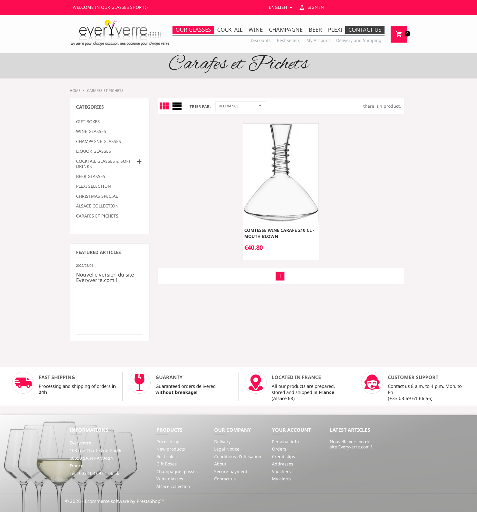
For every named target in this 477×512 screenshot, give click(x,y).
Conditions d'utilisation (237, 456)
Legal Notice (226, 449)
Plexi (335, 29)
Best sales (166, 456)
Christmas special (97, 196)
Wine (256, 29)
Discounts (261, 40)
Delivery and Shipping (358, 40)
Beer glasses (90, 176)
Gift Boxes (88, 121)
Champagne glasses (98, 141)
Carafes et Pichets (97, 216)
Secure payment (230, 471)
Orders (279, 449)
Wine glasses (91, 131)
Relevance (241, 105)
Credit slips (283, 456)
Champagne (286, 29)
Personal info (285, 441)
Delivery (222, 441)
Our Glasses (193, 29)
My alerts (281, 479)
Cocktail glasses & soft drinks (103, 163)
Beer (315, 29)
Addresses (282, 464)
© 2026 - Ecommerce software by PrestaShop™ (114, 501)
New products (170, 449)
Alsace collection (97, 206)
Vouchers (281, 471)
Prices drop (167, 441)
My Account (318, 40)
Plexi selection (93, 186)
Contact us (364, 29)
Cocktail (229, 29)
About (220, 464)
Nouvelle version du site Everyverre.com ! (105, 277)
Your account (291, 430)
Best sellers (288, 40)
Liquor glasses (93, 151)
